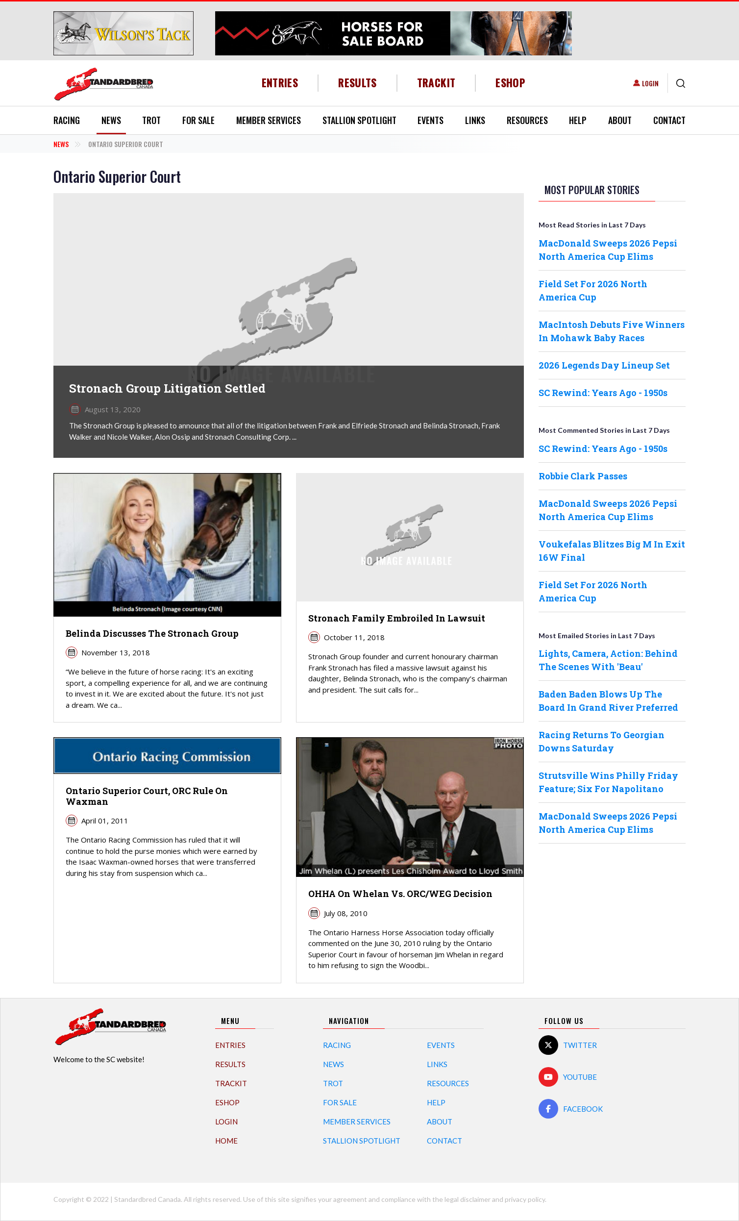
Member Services (268, 120)
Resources (527, 120)
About (620, 120)
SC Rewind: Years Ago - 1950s (603, 393)
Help (578, 120)
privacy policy (525, 1199)
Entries (280, 82)
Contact (669, 120)
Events (430, 120)
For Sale (198, 120)
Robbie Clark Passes (583, 476)
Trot (151, 120)
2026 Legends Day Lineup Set (604, 365)
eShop (510, 82)
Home (226, 1140)
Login (650, 83)
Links (475, 120)
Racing (66, 120)
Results (357, 82)
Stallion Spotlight (359, 120)
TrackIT (436, 82)
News (111, 120)
